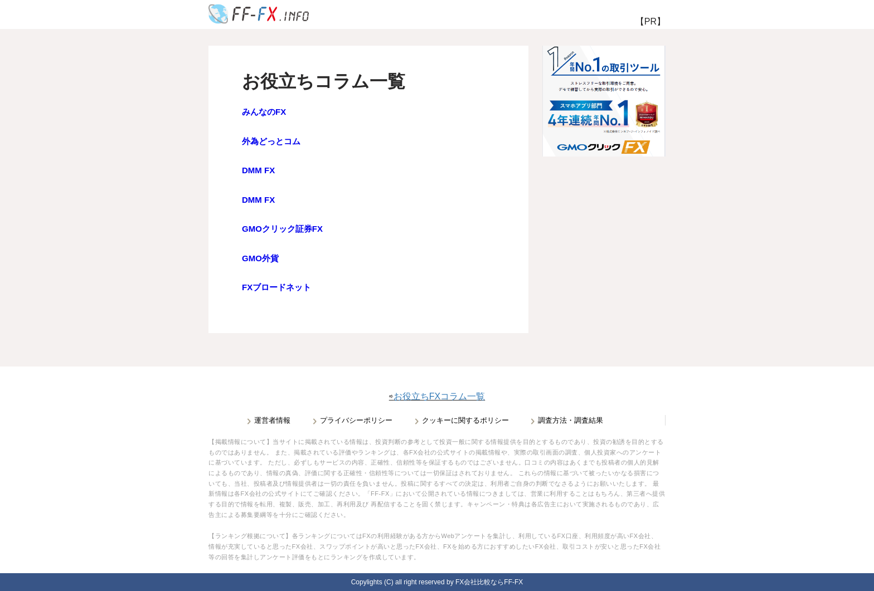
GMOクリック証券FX (282, 228)
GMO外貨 (260, 258)
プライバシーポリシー (356, 420)
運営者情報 (272, 420)
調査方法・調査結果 (570, 420)
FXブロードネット (276, 287)
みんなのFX (264, 111)
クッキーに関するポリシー (465, 420)
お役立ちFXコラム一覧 (439, 396)
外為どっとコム (271, 141)
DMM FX (258, 170)
